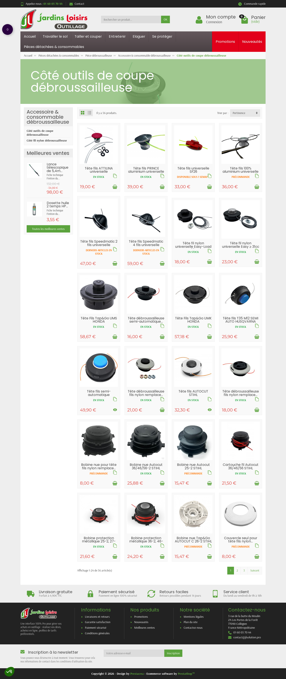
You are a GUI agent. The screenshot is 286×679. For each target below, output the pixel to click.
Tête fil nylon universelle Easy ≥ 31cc (240, 245)
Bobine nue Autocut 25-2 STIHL (193, 466)
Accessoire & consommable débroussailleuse (48, 116)
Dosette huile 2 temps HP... (58, 205)
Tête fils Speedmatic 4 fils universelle (146, 243)
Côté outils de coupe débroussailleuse (40, 133)
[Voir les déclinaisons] (115, 410)
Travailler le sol (55, 36)
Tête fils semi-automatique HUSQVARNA (99, 394)
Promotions (225, 41)
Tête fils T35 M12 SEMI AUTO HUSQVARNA (240, 320)
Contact (76, 4)
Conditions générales (97, 633)
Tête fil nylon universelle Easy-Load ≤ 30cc (193, 246)
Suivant (254, 570)
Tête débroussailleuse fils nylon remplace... (146, 393)
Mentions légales (194, 617)
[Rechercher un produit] (131, 19)
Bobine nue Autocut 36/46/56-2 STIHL (146, 466)
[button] (9, 672)
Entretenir (117, 36)
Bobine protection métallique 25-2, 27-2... (98, 541)
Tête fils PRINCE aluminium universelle (146, 170)
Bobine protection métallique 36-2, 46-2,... (146, 541)
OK (165, 19)
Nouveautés (252, 41)
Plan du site (190, 622)
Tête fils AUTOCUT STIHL (193, 393)
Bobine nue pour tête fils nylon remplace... (99, 466)
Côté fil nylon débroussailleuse (47, 140)
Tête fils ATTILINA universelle (99, 170)
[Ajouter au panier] (114, 187)
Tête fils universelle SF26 (193, 170)
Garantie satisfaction (97, 622)
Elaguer (139, 36)
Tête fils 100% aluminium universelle (240, 170)
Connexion (214, 21)
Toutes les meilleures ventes (48, 229)
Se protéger (162, 36)
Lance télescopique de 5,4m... (57, 167)
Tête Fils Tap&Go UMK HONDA (193, 320)
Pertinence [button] (239, 113)
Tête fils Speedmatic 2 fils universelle (98, 243)
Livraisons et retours (97, 617)
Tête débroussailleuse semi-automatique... (146, 320)
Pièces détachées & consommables (54, 47)
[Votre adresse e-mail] (134, 653)
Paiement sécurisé (95, 628)
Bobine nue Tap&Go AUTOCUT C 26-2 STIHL (193, 540)
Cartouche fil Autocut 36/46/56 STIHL (240, 466)
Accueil (30, 36)
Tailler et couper (88, 36)
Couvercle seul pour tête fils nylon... (240, 540)
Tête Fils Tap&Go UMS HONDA (99, 320)
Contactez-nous (193, 628)
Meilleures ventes (144, 628)
